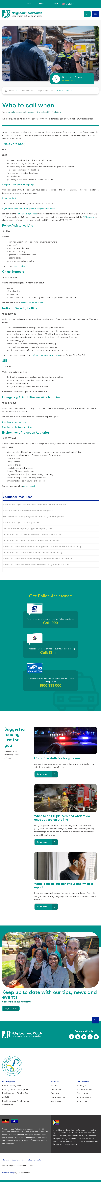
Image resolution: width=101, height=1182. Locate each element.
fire (38, 112)
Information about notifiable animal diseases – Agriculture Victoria (36, 564)
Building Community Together (15, 1089)
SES (49, 112)
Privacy (6, 1160)
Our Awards (56, 1101)
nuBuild (5, 1097)
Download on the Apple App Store (17, 427)
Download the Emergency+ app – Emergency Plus (27, 528)
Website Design (8, 1173)
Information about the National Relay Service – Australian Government (38, 558)
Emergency (30, 112)
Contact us (82, 1101)
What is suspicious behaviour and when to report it (28, 510)
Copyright (15, 1160)
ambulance (13, 112)
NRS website (88, 217)
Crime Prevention (26, 91)
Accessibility (27, 1160)
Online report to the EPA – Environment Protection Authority (32, 552)
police (43, 112)
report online (19, 266)
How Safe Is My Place (11, 1085)
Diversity (37, 1160)
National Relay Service (27, 214)
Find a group (82, 1085)
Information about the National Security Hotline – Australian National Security (42, 546)
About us (54, 1085)
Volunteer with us (84, 1089)
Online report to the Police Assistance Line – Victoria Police (32, 534)
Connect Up (7, 1105)
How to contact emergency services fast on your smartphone (33, 516)
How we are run (58, 1097)
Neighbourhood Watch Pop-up (15, 1101)
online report (29, 486)
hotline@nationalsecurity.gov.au (45, 355)
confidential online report (32, 303)
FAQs (29, 4)
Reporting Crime (45, 90)
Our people (56, 1089)
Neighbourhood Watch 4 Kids (15, 1093)
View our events (84, 1097)
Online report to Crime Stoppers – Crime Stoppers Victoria (31, 540)
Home (11, 91)
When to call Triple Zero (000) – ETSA (21, 522)
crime (21, 112)
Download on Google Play (14, 422)
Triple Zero (56, 112)
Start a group (83, 1093)
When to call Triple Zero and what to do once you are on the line (34, 504)
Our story (55, 1093)
